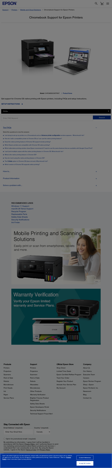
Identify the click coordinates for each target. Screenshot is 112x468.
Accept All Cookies (85, 463)
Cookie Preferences (85, 457)
